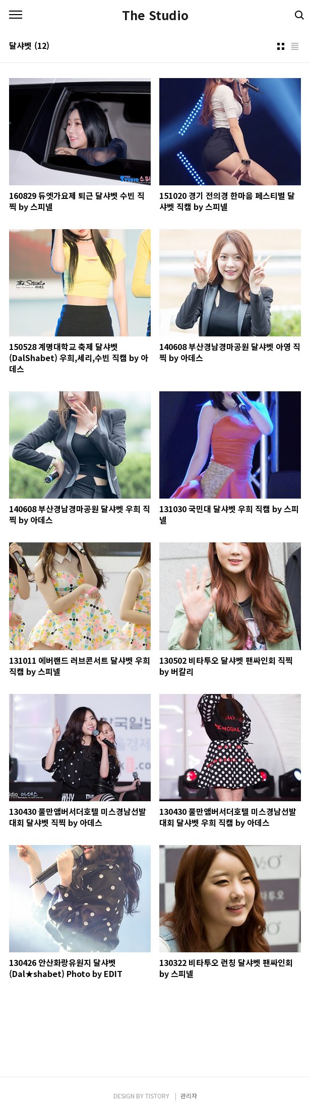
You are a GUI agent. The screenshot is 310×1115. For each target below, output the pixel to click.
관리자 (188, 1095)
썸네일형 (281, 46)
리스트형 (295, 46)
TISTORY (157, 1095)
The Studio (155, 15)
